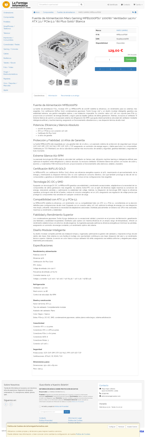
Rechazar (121, 427)
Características (39, 96)
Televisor (7, 33)
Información (52, 96)
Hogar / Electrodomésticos (11, 73)
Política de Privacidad (78, 401)
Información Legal (75, 418)
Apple (6, 90)
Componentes (9, 17)
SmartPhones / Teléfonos (9, 27)
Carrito (137, 5)
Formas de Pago (74, 423)
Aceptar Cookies (132, 427)
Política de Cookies (83, 434)
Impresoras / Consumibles (8, 39)
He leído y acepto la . (55, 406)
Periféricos (7, 58)
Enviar (67, 412)
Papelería (7, 79)
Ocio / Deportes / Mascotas (10, 84)
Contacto (125, 5)
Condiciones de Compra (48, 423)
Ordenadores (8, 13)
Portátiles (7, 22)
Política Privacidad (45, 420)
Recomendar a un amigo (70, 96)
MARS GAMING (122, 30)
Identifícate (112, 5)
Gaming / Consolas (11, 49)
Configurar (112, 427)
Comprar (130, 59)
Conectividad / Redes (12, 44)
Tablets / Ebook (10, 63)
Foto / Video (8, 67)
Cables (6, 54)
